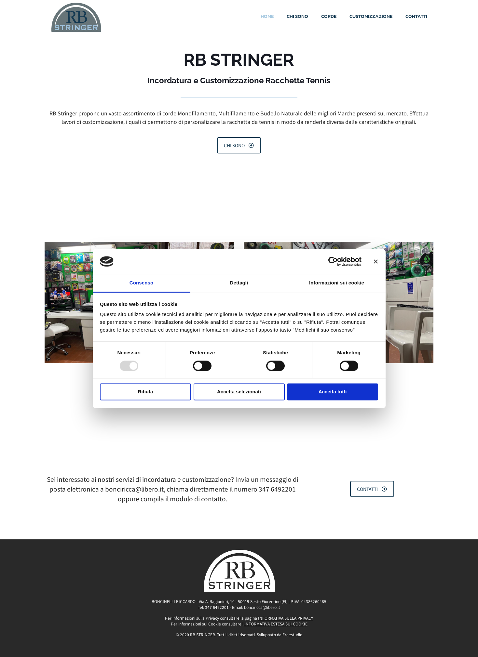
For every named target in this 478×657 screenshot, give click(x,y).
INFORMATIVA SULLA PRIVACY (285, 618)
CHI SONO (239, 145)
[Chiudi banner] (376, 261)
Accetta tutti (333, 392)
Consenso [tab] (141, 283)
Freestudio (292, 634)
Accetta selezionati (239, 392)
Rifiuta (145, 392)
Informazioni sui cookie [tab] (336, 283)
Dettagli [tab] (239, 283)
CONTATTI (372, 489)
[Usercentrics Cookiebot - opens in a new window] (333, 261)
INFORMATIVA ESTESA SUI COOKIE (275, 623)
